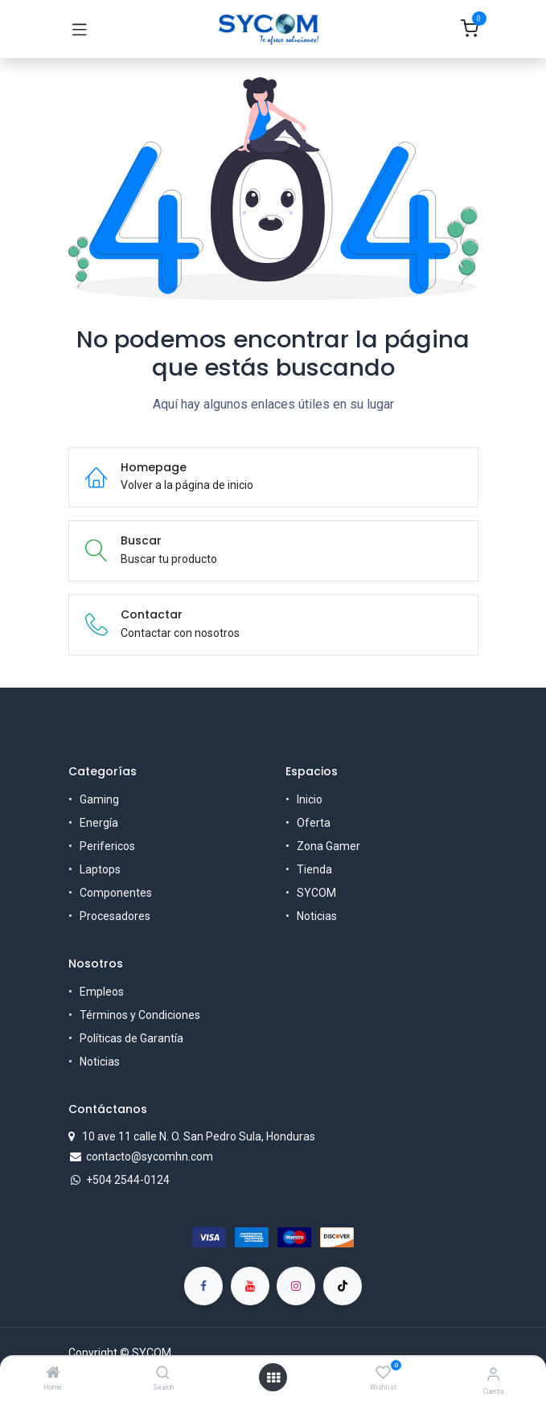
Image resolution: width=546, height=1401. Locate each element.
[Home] (53, 1373)
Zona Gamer (328, 846)
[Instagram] (296, 1286)
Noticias (317, 916)
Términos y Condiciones (140, 1015)
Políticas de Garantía (131, 1038)
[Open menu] (273, 1377)
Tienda (314, 869)
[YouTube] (250, 1286)
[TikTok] (342, 1286)
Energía (99, 822)
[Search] (162, 1373)
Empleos (102, 991)
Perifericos (107, 846)
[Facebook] (203, 1286)
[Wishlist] (383, 1373)
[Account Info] (493, 1374)
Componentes (116, 892)
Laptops (100, 869)
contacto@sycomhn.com (149, 1156)
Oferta (313, 822)
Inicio (309, 799)
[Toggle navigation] (79, 29)
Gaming (99, 799)
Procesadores (115, 916)
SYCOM (316, 892)
